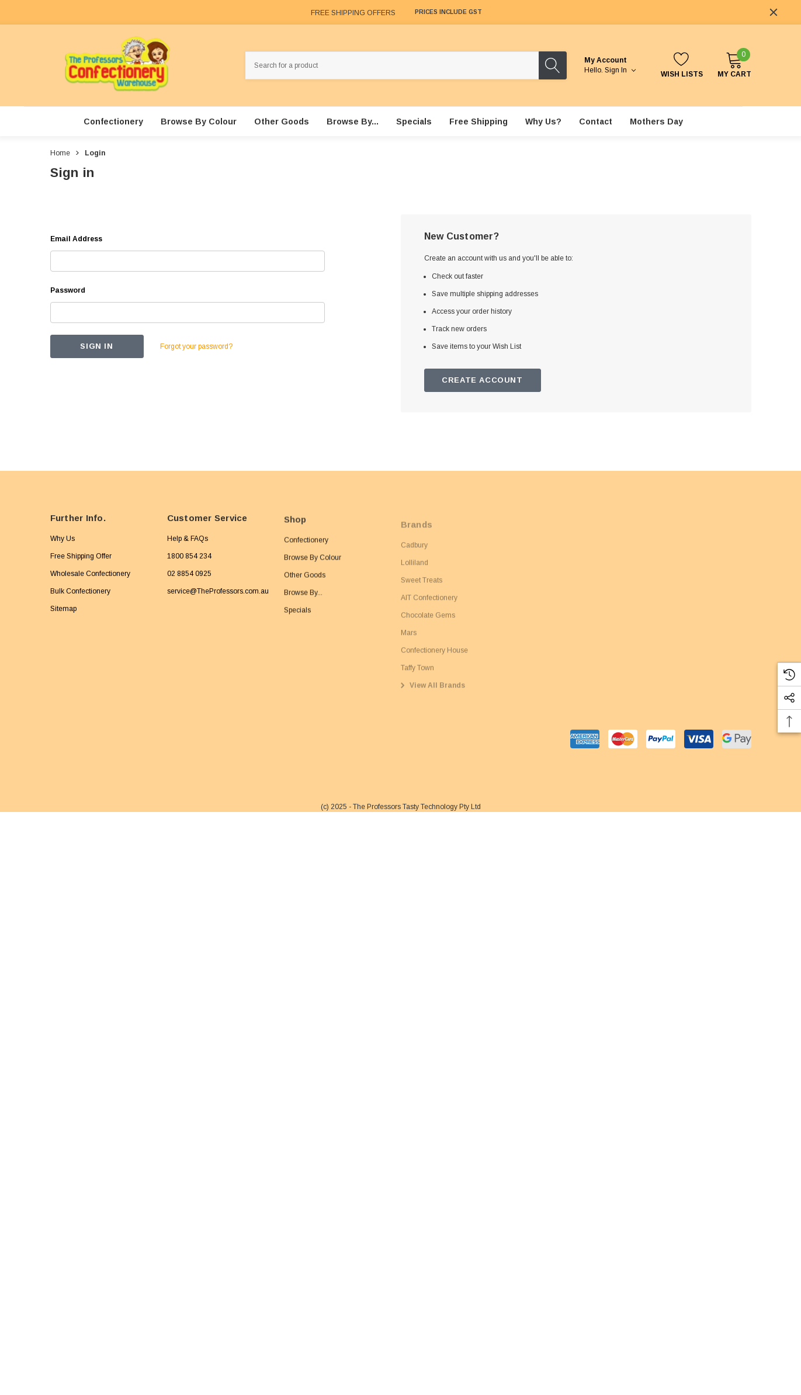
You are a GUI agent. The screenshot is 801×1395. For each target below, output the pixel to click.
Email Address (76, 239)
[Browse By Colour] (198, 121)
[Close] (773, 12)
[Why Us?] (543, 121)
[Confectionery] (113, 121)
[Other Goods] (281, 121)
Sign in (620, 70)
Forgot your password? (196, 346)
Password (67, 290)
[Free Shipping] (478, 121)
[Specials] (414, 121)
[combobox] (392, 65)
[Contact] (595, 121)
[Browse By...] (352, 121)
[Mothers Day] (656, 121)
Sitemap (63, 615)
